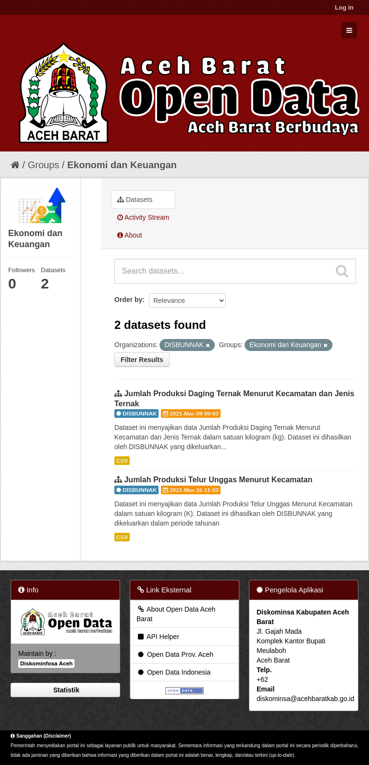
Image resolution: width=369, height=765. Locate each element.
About (129, 235)
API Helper (157, 636)
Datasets (134, 199)
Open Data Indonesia (173, 672)
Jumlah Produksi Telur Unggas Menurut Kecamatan (218, 480)
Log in (344, 7)
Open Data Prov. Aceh (174, 654)
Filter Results (142, 360)
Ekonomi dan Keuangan (122, 165)
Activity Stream (143, 217)
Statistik (65, 690)
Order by (128, 299)
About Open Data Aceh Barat (175, 614)
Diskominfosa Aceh (46, 663)
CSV (122, 460)
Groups (44, 165)
